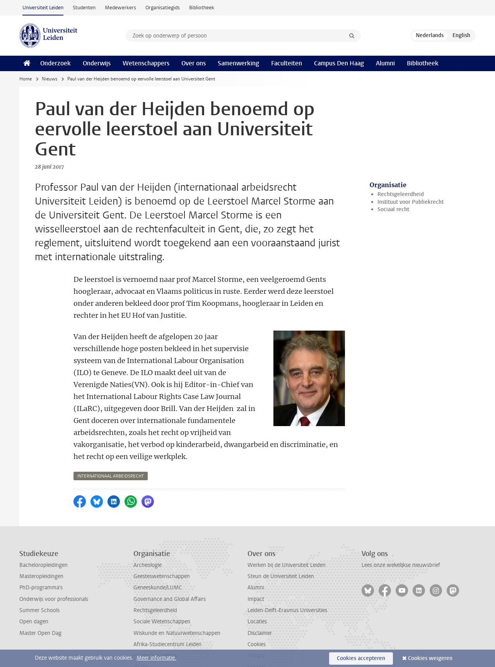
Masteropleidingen (41, 540)
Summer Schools (39, 574)
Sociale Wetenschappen (161, 585)
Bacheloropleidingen (43, 529)
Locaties (257, 585)
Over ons (193, 63)
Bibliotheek (201, 7)
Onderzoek (55, 63)
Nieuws (49, 79)
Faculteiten (286, 63)
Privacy (256, 619)
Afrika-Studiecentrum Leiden (167, 608)
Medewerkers (120, 7)
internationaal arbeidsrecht (110, 440)
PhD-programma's (41, 551)
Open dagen (33, 585)
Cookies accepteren (361, 658)
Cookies (257, 608)
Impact (256, 563)
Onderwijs (97, 63)
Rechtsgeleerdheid (400, 194)
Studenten (84, 7)
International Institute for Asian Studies (180, 642)
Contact (257, 631)
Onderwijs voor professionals (53, 563)
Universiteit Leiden (42, 7)
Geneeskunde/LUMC (157, 551)
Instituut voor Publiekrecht (410, 202)
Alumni (385, 63)
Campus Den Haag (339, 63)
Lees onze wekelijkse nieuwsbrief (401, 529)
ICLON (140, 631)
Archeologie (147, 529)
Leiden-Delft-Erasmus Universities (287, 574)
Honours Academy (155, 619)
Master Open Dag (40, 597)
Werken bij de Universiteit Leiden (287, 529)
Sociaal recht (393, 209)
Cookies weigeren (430, 658)
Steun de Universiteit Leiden (281, 540)
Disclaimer (260, 597)
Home (25, 79)
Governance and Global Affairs (169, 563)
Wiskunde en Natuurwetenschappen (176, 597)
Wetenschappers (146, 63)
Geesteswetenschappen (161, 540)
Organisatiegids (162, 7)
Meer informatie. (156, 658)
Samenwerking (238, 63)
